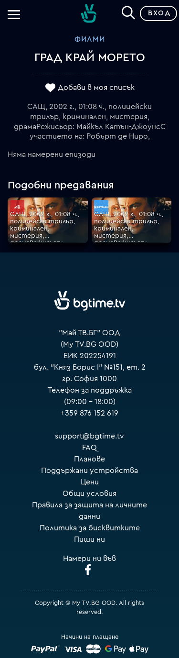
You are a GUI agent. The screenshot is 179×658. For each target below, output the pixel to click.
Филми (89, 39)
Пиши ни (89, 539)
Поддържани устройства (89, 470)
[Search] (128, 11)
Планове (89, 459)
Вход (159, 13)
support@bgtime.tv (89, 436)
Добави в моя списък (96, 87)
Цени (90, 482)
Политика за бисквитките (90, 528)
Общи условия (89, 493)
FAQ (89, 447)
